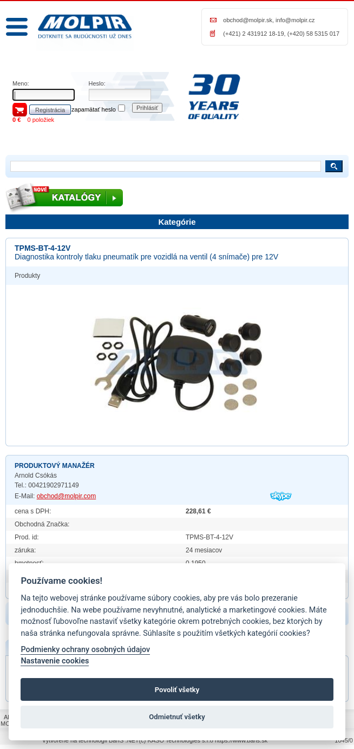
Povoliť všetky (177, 690)
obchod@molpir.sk (247, 20)
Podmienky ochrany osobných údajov (85, 649)
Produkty (27, 275)
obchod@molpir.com (66, 496)
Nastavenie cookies (55, 661)
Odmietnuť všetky (177, 717)
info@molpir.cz (295, 20)
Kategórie (176, 221)
